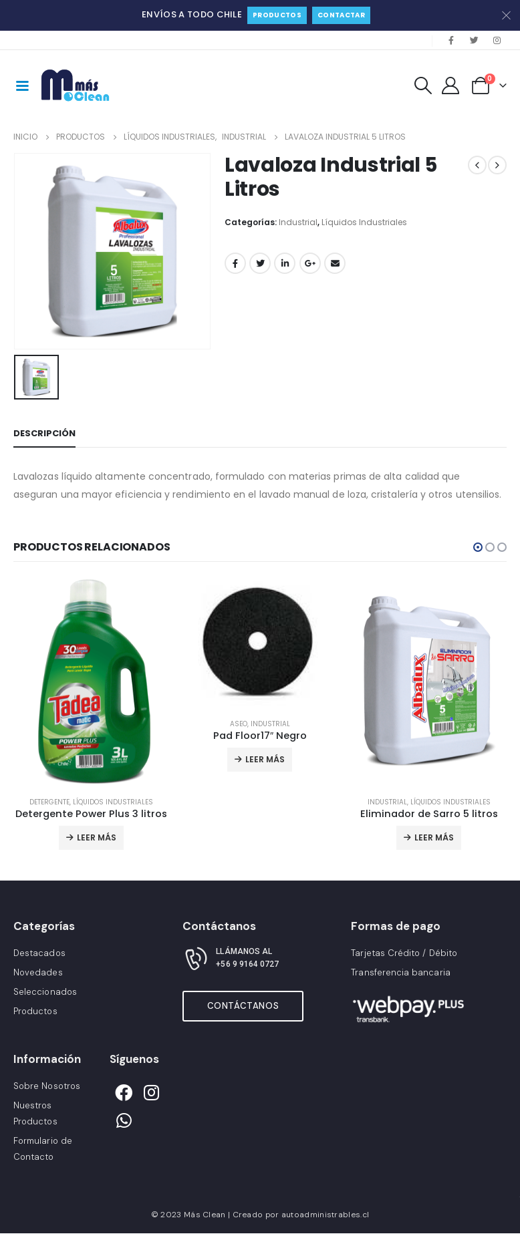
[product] (91, 681)
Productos (277, 15)
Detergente (49, 802)
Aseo (238, 724)
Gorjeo (260, 263)
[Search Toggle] (422, 85)
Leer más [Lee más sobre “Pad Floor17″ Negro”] (265, 759)
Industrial (298, 222)
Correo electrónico (335, 263)
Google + (310, 263)
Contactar (341, 15)
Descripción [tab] (44, 433)
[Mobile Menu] (22, 84)
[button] (478, 547)
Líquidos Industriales (364, 222)
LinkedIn (284, 263)
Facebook (235, 263)
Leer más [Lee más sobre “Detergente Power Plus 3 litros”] (96, 837)
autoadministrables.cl (325, 1214)
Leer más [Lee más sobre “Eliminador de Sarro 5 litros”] (434, 837)
